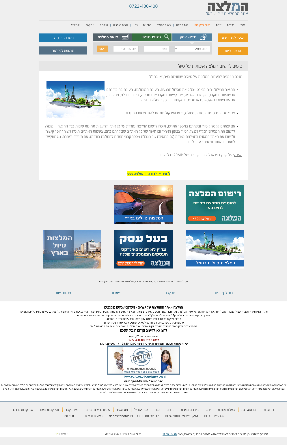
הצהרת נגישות (93, 416)
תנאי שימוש (170, 434)
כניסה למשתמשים (232, 37)
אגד (158, 410)
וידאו (208, 410)
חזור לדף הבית (224, 293)
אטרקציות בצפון (49, 410)
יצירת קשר (71, 410)
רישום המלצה (164, 25)
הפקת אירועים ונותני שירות (181, 416)
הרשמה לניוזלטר (63, 50)
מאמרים (104, 25)
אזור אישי (75, 25)
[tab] (192, 37)
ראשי (242, 25)
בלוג (135, 25)
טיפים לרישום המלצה (97, 410)
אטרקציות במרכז (23, 410)
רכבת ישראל (141, 410)
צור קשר (90, 25)
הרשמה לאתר (233, 51)
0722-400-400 (143, 6)
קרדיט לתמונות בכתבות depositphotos (134, 416)
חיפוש (102, 48)
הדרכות (230, 25)
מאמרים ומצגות (190, 410)
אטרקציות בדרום (214, 416)
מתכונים (147, 25)
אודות (218, 25)
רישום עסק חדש (202, 25)
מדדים (170, 410)
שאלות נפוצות (226, 410)
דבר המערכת (249, 410)
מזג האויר (122, 410)
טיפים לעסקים (120, 25)
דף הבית (269, 410)
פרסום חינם (182, 25)
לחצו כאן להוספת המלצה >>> (148, 173)
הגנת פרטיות (70, 416)
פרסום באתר (63, 293)
